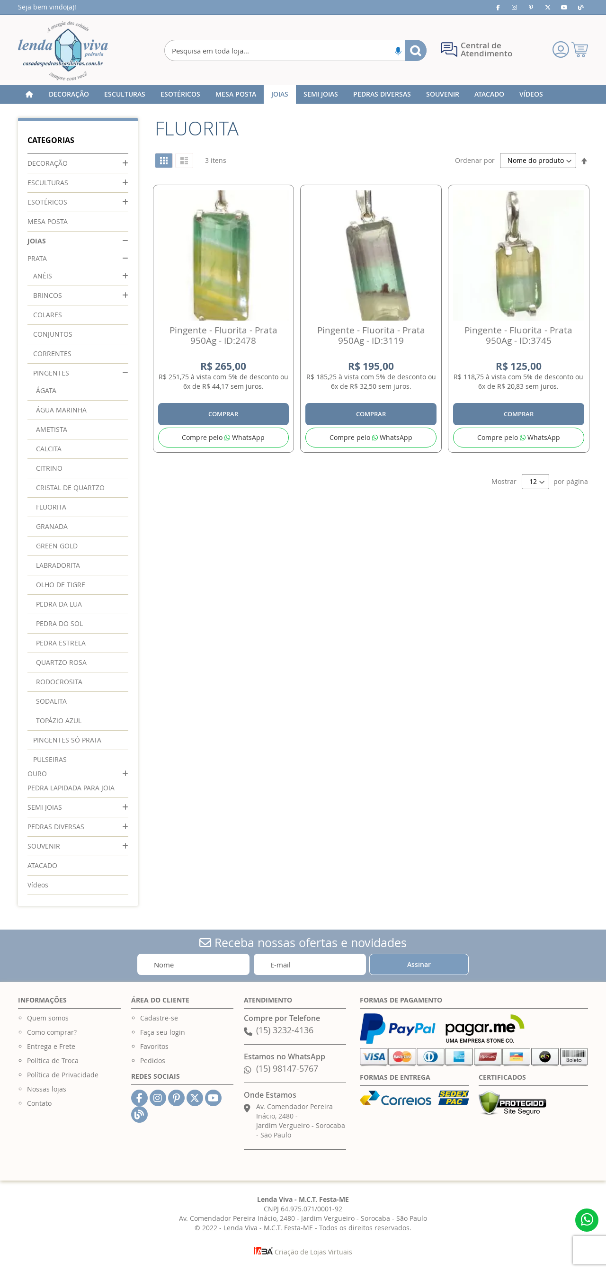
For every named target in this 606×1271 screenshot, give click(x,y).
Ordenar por (475, 160)
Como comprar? (52, 1032)
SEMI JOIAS (44, 807)
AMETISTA (51, 429)
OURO (37, 773)
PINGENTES (51, 372)
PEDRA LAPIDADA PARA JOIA (71, 787)
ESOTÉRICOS (47, 201)
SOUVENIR (43, 845)
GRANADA (52, 526)
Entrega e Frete (51, 1046)
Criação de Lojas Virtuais (303, 1251)
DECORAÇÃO (47, 163)
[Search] (416, 50)
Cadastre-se (159, 1017)
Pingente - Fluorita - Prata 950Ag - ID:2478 (223, 335)
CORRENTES (52, 353)
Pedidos (152, 1060)
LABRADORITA (58, 565)
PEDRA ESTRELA (61, 642)
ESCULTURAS (47, 182)
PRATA (37, 258)
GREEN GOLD (57, 545)
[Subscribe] (419, 964)
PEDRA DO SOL (59, 623)
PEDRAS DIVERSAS (55, 826)
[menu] (303, 94)
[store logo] (63, 51)
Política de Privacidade (62, 1074)
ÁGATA (46, 390)
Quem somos (48, 1017)
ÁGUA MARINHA (61, 409)
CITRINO (49, 468)
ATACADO (42, 865)
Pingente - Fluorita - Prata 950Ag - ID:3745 (518, 335)
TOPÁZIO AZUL (58, 720)
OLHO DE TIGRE (60, 584)
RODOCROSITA (59, 681)
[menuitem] (69, 94)
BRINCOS (47, 295)
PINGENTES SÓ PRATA (67, 739)
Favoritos (154, 1046)
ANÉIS (42, 275)
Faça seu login (162, 1032)
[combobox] (295, 50)
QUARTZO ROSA (61, 662)
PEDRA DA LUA (59, 604)
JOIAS (36, 240)
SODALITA (51, 701)
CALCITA (49, 448)
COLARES (47, 314)
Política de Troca (53, 1060)
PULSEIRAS (50, 759)
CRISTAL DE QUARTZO (70, 487)
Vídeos (37, 884)
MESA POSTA (47, 221)
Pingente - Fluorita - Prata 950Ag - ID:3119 (371, 335)
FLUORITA (51, 506)
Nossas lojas (46, 1088)
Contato (39, 1103)
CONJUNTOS (52, 334)
